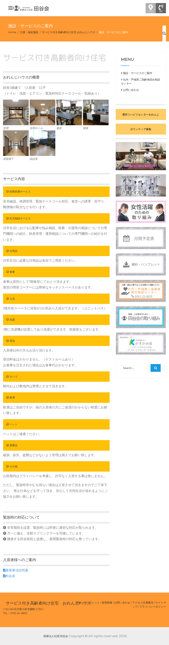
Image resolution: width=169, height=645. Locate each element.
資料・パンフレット (88, 602)
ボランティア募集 (140, 129)
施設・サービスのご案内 (136, 73)
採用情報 (107, 602)
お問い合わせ (130, 89)
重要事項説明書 (15, 570)
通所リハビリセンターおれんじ (140, 114)
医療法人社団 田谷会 (56, 636)
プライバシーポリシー (153, 606)
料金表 (9, 576)
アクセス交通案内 (142, 602)
